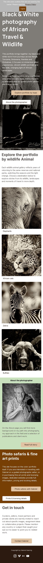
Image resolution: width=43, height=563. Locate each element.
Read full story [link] (30, 445)
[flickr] (23, 556)
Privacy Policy (30, 4)
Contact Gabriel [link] (21, 541)
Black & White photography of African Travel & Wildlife (21, 29)
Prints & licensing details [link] (16, 498)
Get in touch (13, 507)
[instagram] (15, 556)
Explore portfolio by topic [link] (26, 93)
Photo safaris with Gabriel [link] (26, 489)
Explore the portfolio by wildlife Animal (20, 156)
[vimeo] (19, 556)
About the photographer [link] (16, 102)
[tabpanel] (21, 69)
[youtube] (27, 556)
